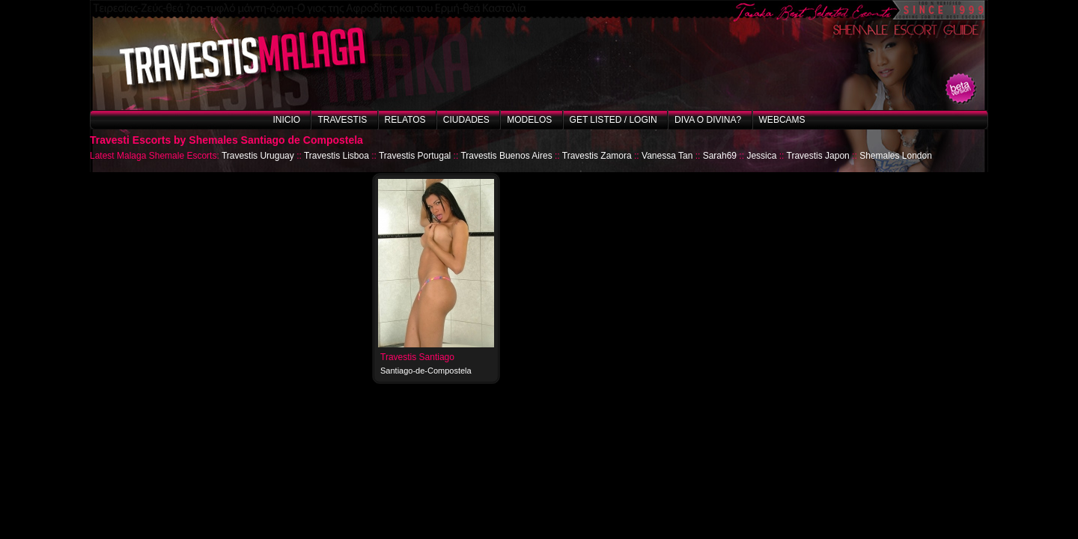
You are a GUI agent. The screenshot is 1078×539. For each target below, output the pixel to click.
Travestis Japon (818, 155)
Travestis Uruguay (258, 155)
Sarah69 (720, 155)
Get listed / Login (613, 120)
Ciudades (466, 120)
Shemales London (895, 155)
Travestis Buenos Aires (506, 155)
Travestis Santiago (417, 357)
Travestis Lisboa (336, 155)
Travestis (342, 120)
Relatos (405, 120)
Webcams (782, 120)
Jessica (761, 155)
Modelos (529, 120)
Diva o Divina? (707, 120)
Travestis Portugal (415, 155)
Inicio (286, 120)
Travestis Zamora (597, 155)
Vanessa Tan (667, 155)
